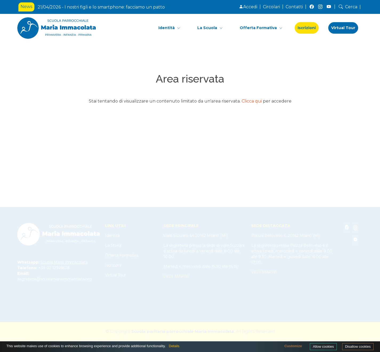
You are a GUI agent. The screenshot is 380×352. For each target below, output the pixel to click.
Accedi (248, 6)
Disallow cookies (358, 347)
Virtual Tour (343, 27)
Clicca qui (252, 101)
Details (174, 346)
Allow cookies (323, 347)
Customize (293, 346)
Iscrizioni (307, 27)
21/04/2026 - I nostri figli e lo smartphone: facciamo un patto (101, 7)
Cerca (347, 6)
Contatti (294, 6)
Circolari (271, 6)
